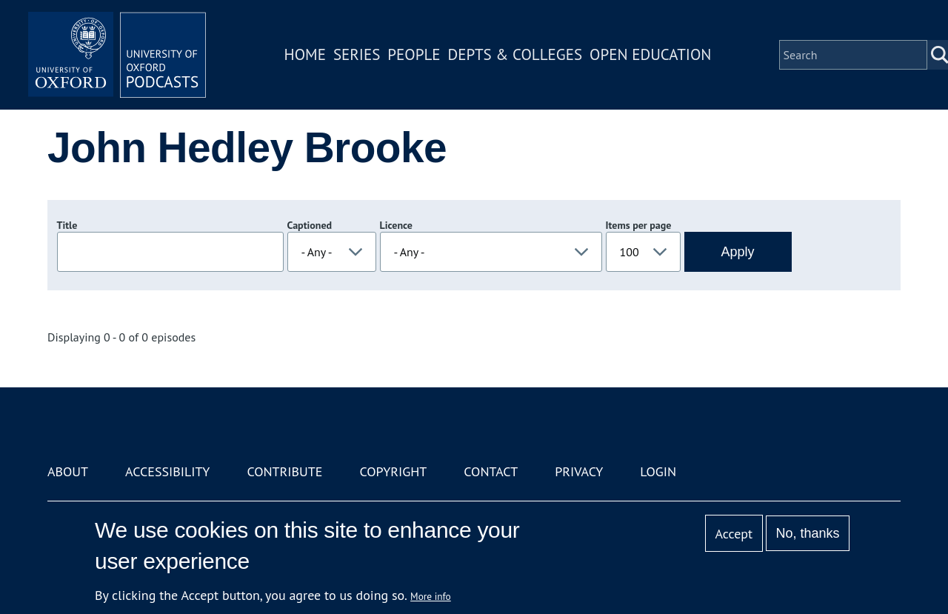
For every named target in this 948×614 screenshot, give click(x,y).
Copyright (393, 471)
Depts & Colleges (515, 54)
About (67, 471)
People (413, 54)
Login (658, 471)
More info (430, 596)
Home (305, 54)
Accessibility (167, 471)
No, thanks (807, 533)
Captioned (310, 225)
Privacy (579, 471)
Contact (491, 471)
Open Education (650, 54)
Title (67, 225)
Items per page (639, 225)
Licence (396, 225)
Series (356, 54)
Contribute (284, 471)
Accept (733, 533)
